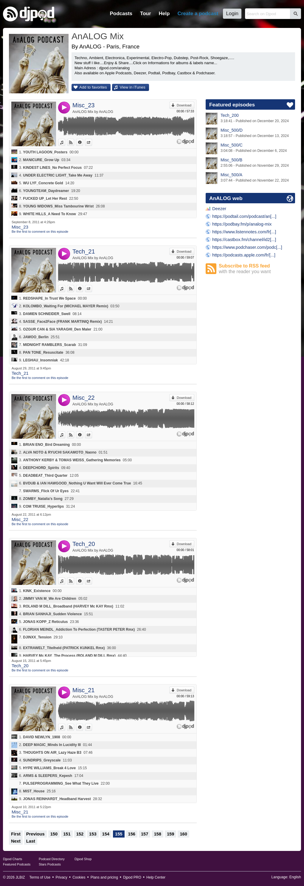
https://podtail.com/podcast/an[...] (244, 216)
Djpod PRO (132, 877)
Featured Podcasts (16, 864)
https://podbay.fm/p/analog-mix (242, 224)
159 (170, 834)
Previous (35, 834)
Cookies (78, 877)
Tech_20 (83, 544)
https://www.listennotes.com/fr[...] (244, 231)
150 (54, 834)
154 (105, 834)
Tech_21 (83, 251)
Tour (145, 13)
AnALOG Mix (98, 36)
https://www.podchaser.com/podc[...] (247, 247)
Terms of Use (40, 877)
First (16, 834)
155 (118, 834)
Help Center (155, 877)
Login (232, 13)
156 (131, 834)
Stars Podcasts (50, 864)
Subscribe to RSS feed (257, 268)
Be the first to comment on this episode (40, 231)
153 (92, 834)
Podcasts (121, 13)
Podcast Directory (52, 859)
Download (184, 105)
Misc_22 (83, 397)
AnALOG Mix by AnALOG (92, 112)
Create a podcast (197, 13)
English (295, 877)
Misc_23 (83, 105)
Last (30, 841)
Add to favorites (93, 87)
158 (157, 834)
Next (16, 841)
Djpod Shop (83, 859)
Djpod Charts (12, 859)
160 (183, 834)
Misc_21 (83, 690)
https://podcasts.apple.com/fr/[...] (243, 255)
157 (144, 834)
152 (79, 834)
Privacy (61, 877)
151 (66, 834)
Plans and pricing (104, 877)
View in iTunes (132, 87)
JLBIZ (20, 877)
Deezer (219, 208)
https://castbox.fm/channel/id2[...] (244, 239)
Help (164, 13)
